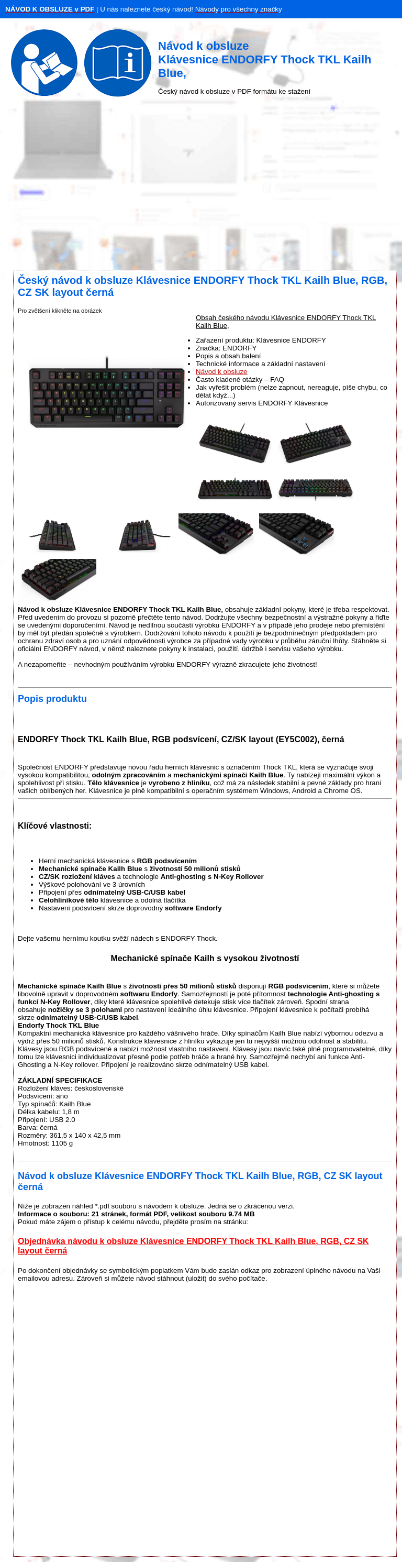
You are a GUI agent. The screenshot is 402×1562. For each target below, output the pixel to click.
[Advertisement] (201, 186)
